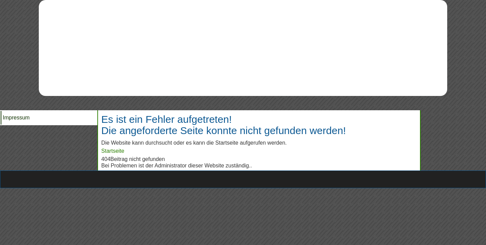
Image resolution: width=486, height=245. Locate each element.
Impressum (16, 117)
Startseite (113, 151)
